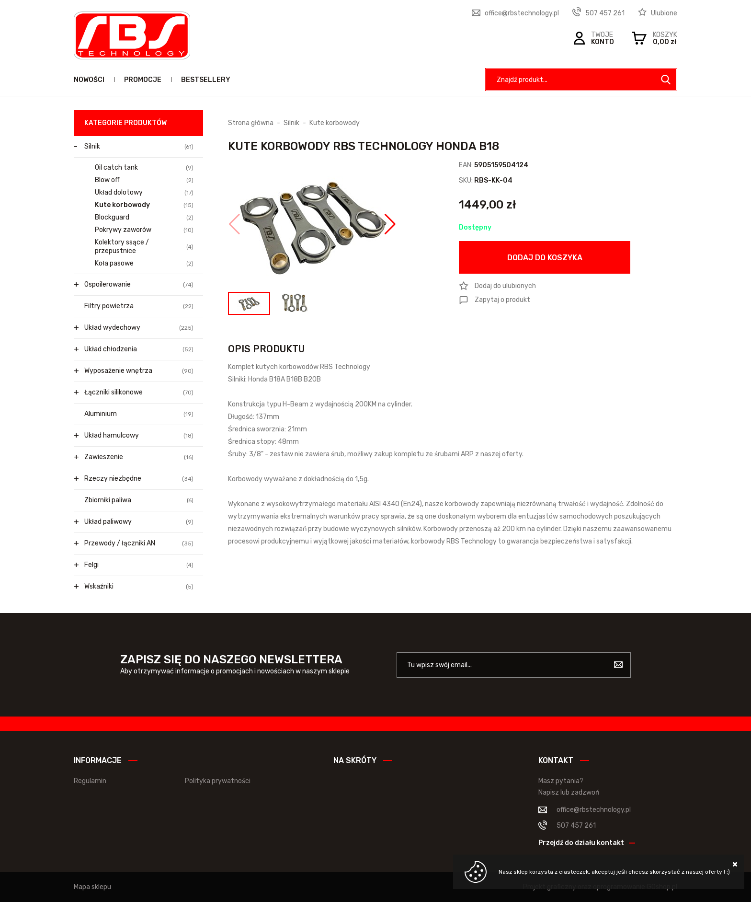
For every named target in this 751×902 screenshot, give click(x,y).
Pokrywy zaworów (144, 230)
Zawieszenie (138, 457)
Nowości (89, 80)
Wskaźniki (138, 586)
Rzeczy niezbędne (138, 478)
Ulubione (664, 13)
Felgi (138, 565)
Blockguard (144, 217)
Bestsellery (205, 80)
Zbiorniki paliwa (138, 500)
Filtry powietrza (138, 306)
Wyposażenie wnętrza (138, 371)
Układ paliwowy (138, 522)
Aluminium (138, 414)
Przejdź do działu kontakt (581, 843)
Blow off (144, 180)
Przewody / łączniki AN (138, 543)
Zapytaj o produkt (502, 300)
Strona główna (250, 123)
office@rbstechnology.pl (522, 13)
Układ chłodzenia (138, 349)
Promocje (142, 80)
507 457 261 (605, 13)
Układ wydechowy (138, 328)
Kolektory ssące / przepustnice (144, 246)
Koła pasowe (144, 263)
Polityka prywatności (217, 781)
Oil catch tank (144, 167)
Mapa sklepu (92, 887)
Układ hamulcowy (138, 435)
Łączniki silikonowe (138, 392)
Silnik (138, 146)
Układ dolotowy (144, 192)
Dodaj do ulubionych (505, 286)
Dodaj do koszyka (544, 257)
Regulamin (90, 781)
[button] (234, 224)
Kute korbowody (144, 205)
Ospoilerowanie (138, 284)
